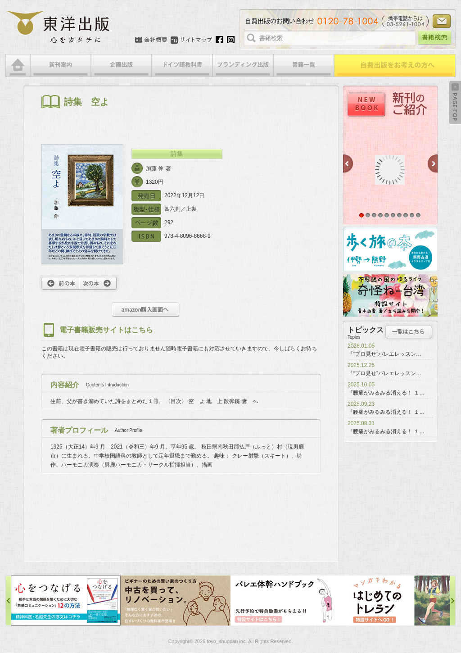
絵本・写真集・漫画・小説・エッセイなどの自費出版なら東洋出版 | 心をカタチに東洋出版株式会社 (58, 27)
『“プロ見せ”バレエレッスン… (384, 354)
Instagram (231, 39)
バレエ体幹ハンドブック (285, 601)
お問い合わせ (442, 21)
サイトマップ (191, 40)
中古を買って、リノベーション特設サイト (175, 601)
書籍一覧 (303, 65)
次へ (99, 283)
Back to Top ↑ (455, 103)
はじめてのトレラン (395, 601)
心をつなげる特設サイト (66, 601)
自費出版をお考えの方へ (395, 65)
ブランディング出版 (242, 65)
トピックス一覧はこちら (409, 331)
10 (418, 215)
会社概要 (151, 40)
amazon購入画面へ (146, 309)
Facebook (219, 39)
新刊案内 (60, 65)
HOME (17, 65)
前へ (59, 283)
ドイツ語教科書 (182, 65)
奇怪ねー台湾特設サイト (390, 295)
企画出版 (121, 65)
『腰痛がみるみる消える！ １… (386, 393)
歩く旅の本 (390, 249)
